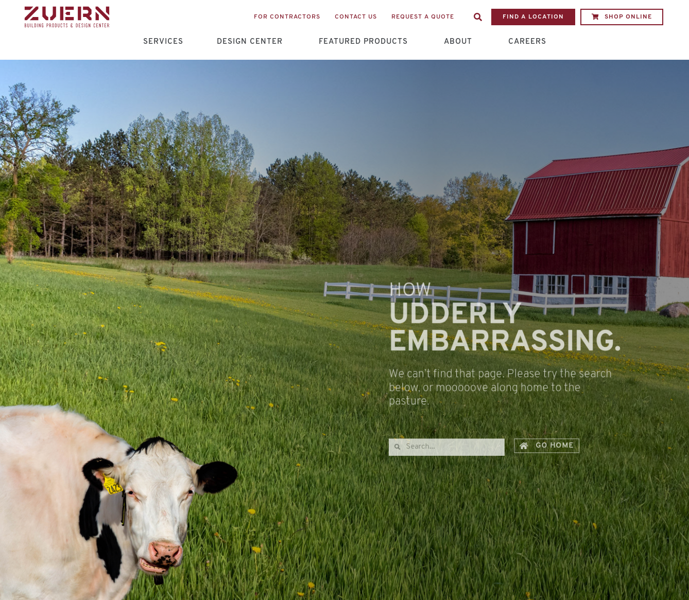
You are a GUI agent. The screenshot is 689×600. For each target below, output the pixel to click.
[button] (478, 17)
